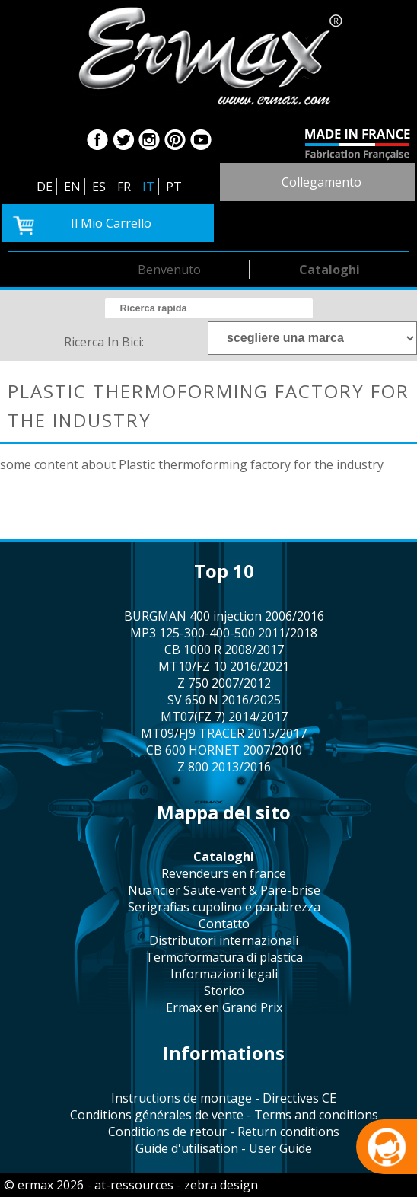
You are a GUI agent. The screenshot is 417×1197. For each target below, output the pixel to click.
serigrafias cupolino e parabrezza (224, 907)
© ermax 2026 (44, 1184)
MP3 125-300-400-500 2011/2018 (223, 632)
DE (45, 186)
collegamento (321, 182)
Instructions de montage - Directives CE (223, 1098)
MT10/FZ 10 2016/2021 (223, 666)
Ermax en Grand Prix (224, 1007)
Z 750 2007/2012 (224, 683)
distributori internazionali (223, 940)
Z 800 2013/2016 (224, 766)
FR (124, 186)
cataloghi (329, 269)
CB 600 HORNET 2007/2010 (224, 750)
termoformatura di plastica (224, 957)
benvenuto (169, 269)
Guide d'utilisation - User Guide (223, 1148)
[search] (209, 308)
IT (148, 186)
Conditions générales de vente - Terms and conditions (224, 1114)
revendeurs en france (223, 873)
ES (99, 186)
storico (224, 990)
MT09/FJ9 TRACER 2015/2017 (224, 733)
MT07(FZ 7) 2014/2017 (224, 716)
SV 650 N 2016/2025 (224, 699)
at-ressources (133, 1184)
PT (174, 186)
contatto (224, 923)
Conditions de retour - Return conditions (223, 1131)
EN (72, 186)
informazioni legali (224, 974)
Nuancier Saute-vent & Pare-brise (224, 890)
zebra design (221, 1184)
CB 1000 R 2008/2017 (224, 649)
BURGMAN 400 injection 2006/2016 (224, 616)
